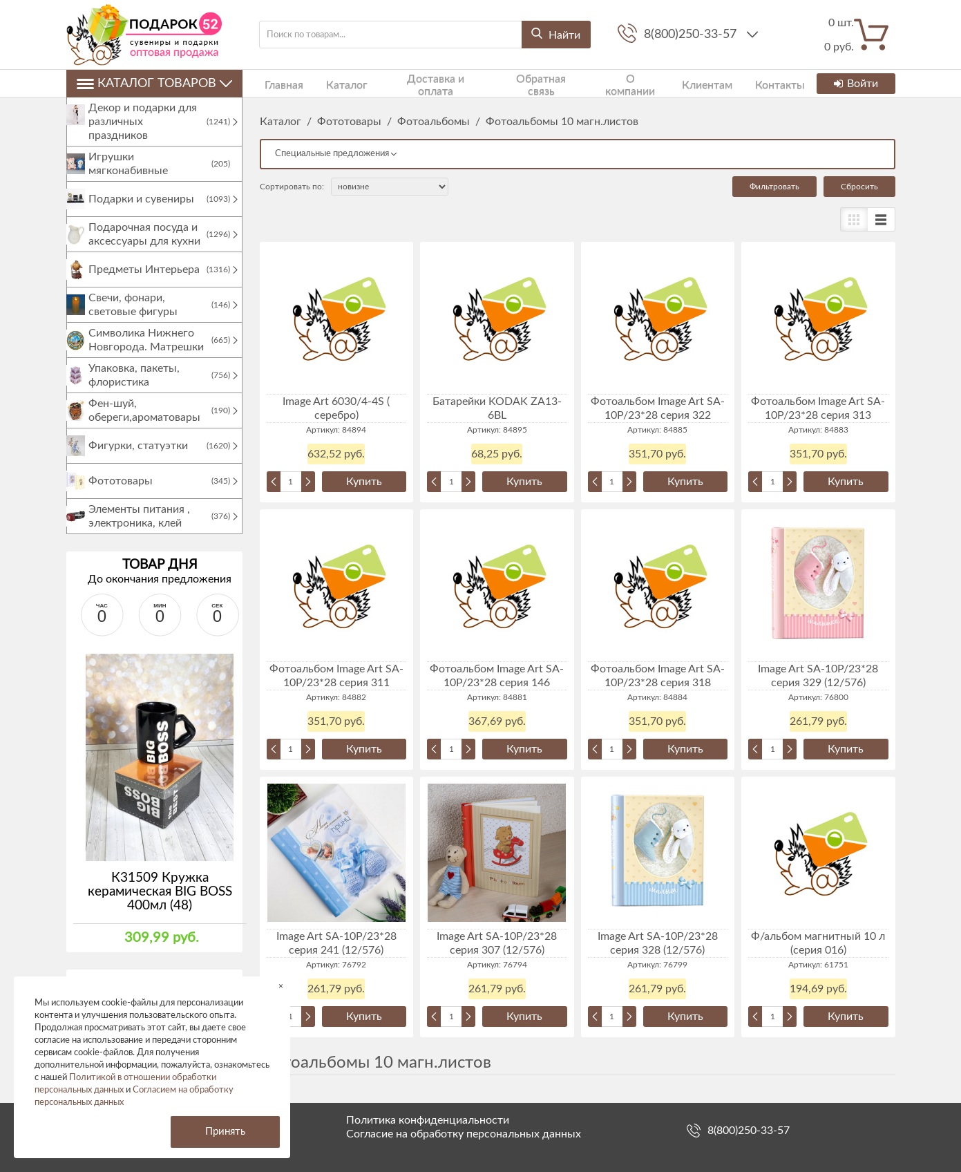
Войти (855, 83)
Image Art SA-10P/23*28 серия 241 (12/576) (336, 943)
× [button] (280, 986)
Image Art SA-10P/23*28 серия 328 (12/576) (658, 943)
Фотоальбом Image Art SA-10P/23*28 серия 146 (497, 675)
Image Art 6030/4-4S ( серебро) (336, 408)
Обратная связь (511, 83)
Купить (364, 481)
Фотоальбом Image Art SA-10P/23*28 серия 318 (658, 675)
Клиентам (664, 83)
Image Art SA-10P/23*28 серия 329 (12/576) (818, 675)
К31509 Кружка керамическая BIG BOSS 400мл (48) (160, 905)
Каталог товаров (154, 83)
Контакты (729, 83)
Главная (277, 83)
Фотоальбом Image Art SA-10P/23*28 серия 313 (818, 408)
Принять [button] (225, 1131)
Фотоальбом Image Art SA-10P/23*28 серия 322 (658, 408)
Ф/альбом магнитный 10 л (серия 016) (818, 943)
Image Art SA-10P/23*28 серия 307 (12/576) (497, 943)
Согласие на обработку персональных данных (463, 1134)
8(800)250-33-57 (692, 34)
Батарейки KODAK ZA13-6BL (497, 408)
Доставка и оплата (412, 83)
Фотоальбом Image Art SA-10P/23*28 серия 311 (336, 675)
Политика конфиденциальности (427, 1120)
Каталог (331, 83)
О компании (593, 83)
